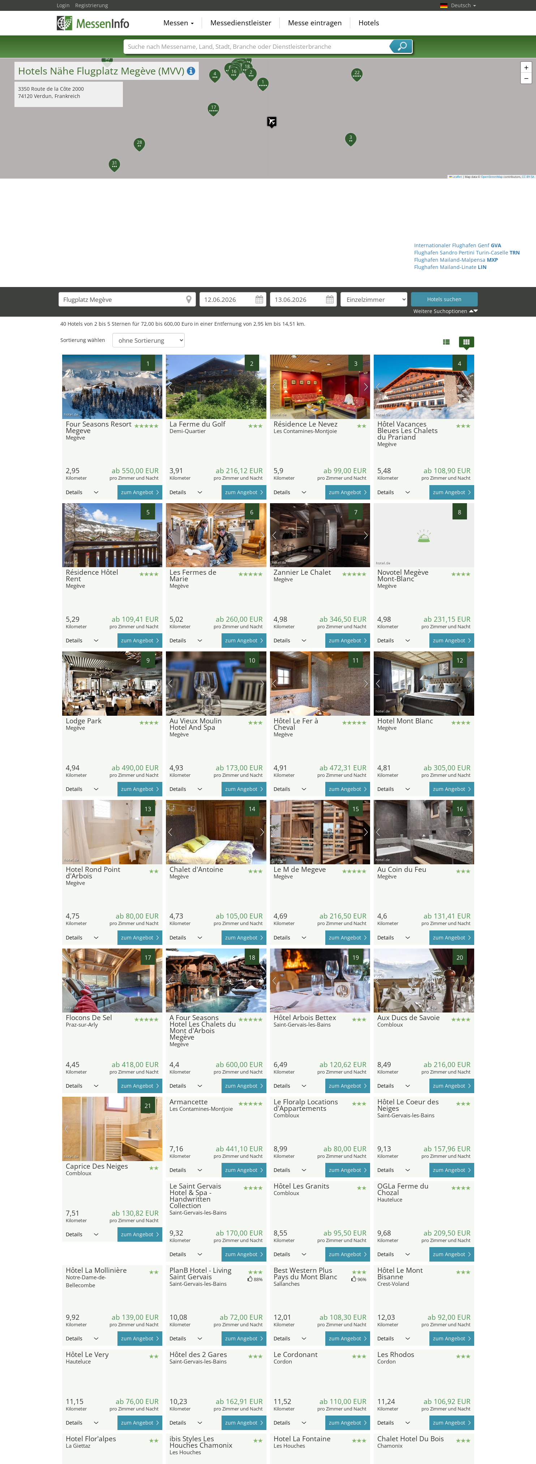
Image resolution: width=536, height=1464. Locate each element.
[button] (268, 118)
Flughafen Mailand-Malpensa (456, 259)
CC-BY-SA (528, 177)
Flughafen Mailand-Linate (450, 267)
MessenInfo (93, 22)
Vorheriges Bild (66, 386)
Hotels (369, 23)
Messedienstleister (240, 23)
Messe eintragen (315, 23)
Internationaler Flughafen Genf (457, 245)
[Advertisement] (268, 232)
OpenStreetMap (492, 177)
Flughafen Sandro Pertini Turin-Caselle (467, 252)
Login (63, 5)
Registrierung (91, 5)
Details (82, 492)
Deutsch (463, 5)
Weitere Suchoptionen (440, 311)
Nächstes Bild (158, 386)
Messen (178, 23)
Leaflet (455, 177)
